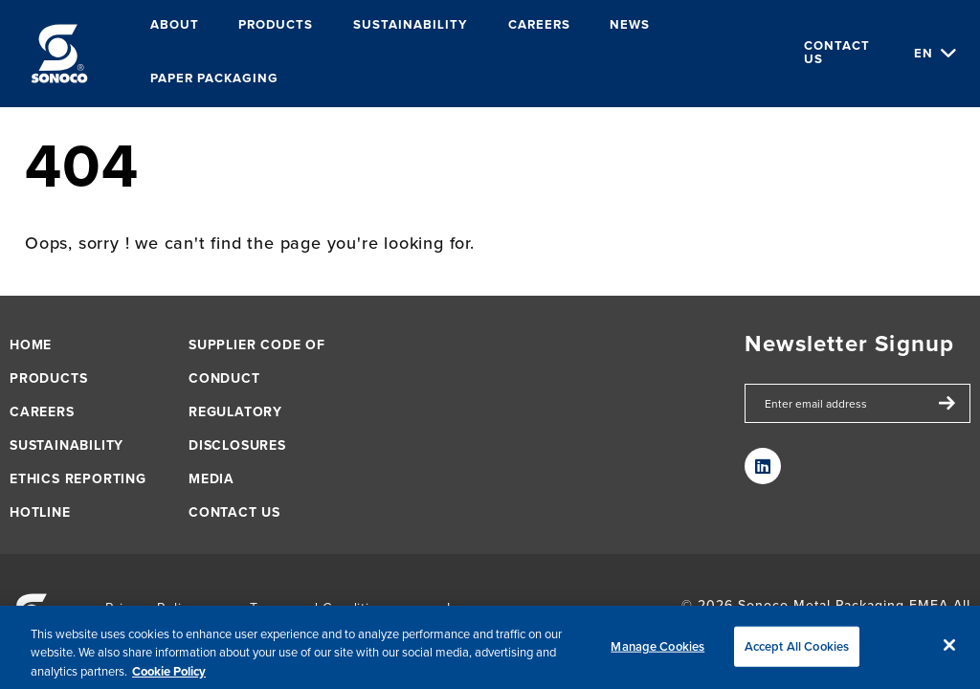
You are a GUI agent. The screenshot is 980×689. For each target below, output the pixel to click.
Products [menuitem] (275, 25)
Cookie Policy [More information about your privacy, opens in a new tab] (169, 678)
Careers (42, 412)
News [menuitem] (630, 25)
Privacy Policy (150, 608)
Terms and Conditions (321, 608)
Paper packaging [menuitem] (214, 79)
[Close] (949, 652)
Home (31, 345)
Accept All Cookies (797, 653)
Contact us (837, 53)
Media (211, 479)
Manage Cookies (657, 653)
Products (48, 378)
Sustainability (66, 445)
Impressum (483, 608)
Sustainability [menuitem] (410, 25)
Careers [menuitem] (539, 25)
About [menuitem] (174, 25)
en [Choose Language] (923, 53)
